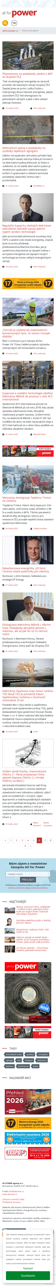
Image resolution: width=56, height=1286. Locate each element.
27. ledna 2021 (11, 585)
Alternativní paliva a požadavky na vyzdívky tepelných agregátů (23, 149)
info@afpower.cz (16, 1191)
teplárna (9, 1066)
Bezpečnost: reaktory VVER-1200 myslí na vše (32, 930)
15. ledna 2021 (11, 824)
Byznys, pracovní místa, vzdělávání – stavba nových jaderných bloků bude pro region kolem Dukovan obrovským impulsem (33, 910)
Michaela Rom (39, 434)
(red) (35, 731)
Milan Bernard (37, 824)
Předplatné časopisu (11, 1202)
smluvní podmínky (40, 887)
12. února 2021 (11, 434)
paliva (35, 1066)
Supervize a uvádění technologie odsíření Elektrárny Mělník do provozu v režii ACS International (27, 396)
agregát (9, 1060)
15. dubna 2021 (12, 185)
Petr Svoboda (39, 108)
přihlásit (28, 879)
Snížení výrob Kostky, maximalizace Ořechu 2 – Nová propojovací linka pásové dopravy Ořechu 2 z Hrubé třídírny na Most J (24, 776)
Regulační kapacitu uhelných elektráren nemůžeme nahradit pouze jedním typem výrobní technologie (26, 229)
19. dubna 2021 (12, 108)
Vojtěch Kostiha (40, 528)
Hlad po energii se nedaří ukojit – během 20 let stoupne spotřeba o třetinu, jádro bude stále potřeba (33, 939)
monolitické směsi (14, 1054)
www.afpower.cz (9, 1194)
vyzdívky (30, 1054)
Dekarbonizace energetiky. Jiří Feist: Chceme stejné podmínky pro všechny (25, 569)
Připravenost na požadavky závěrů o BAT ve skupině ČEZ (27, 75)
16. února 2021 (11, 353)
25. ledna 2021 (11, 651)
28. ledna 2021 (11, 528)
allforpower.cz (10, 30)
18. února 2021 (11, 266)
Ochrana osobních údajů (13, 1199)
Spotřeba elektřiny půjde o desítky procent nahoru (33, 921)
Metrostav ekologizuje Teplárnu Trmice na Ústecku (26, 499)
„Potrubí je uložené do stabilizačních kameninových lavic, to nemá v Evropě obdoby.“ (26, 333)
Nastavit (28, 1268)
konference (23, 1066)
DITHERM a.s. (39, 185)
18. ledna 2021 (11, 731)
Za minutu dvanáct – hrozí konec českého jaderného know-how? (32, 949)
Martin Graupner (47, 824)
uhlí (18, 1060)
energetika (43, 1054)
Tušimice (29, 1060)
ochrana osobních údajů (19, 887)
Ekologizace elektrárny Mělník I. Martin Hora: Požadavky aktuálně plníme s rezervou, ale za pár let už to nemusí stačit (26, 629)
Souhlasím (28, 1275)
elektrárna (41, 1060)
